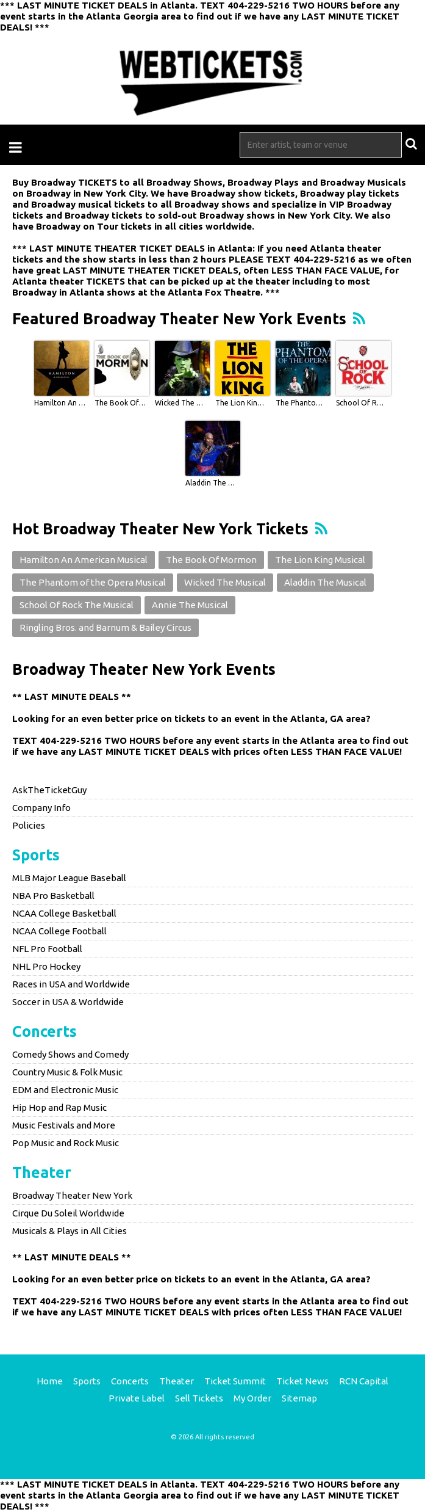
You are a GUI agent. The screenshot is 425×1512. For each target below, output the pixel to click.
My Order (252, 1398)
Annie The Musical (190, 605)
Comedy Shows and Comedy (70, 1054)
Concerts (44, 1031)
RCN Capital (363, 1381)
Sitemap (299, 1398)
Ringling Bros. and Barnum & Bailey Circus (105, 627)
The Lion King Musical (240, 403)
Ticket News (302, 1381)
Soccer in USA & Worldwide (68, 1002)
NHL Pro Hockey (46, 966)
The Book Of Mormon (120, 403)
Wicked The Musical (180, 403)
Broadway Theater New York (72, 1195)
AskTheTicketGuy (49, 790)
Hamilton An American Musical (59, 403)
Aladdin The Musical (211, 483)
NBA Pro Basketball (53, 895)
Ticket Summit (235, 1381)
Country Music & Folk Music (67, 1072)
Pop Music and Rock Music (65, 1143)
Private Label (137, 1398)
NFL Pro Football (47, 948)
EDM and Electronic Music (65, 1090)
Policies (28, 825)
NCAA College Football (59, 931)
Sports (36, 854)
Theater (41, 1172)
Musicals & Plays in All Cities (69, 1231)
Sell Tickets (199, 1398)
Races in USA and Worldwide (71, 984)
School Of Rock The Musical (361, 403)
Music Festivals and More (63, 1125)
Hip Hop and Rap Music (59, 1107)
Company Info (41, 807)
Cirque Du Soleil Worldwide (68, 1213)
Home (50, 1381)
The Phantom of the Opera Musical (301, 403)
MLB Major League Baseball (69, 878)
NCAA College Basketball (64, 913)
